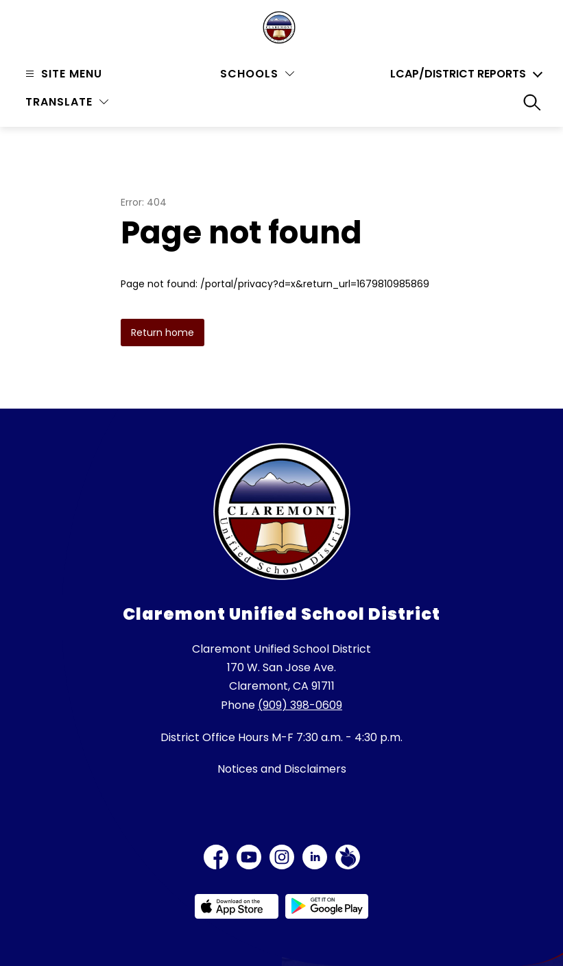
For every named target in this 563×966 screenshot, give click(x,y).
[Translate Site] (67, 101)
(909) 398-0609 (300, 705)
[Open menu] (62, 73)
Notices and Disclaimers (281, 769)
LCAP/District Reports (458, 74)
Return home (162, 332)
